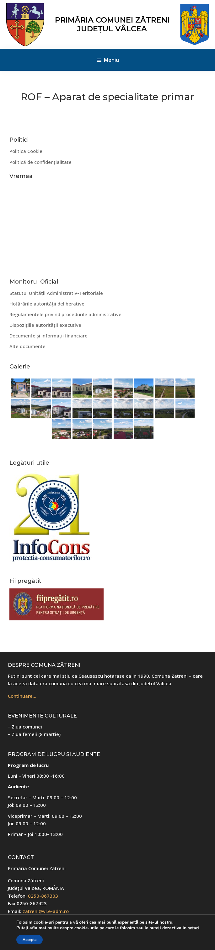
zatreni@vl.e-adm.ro (46, 911)
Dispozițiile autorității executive (45, 325)
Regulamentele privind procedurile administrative (65, 314)
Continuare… (22, 696)
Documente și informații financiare (48, 335)
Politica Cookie (25, 151)
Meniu (111, 59)
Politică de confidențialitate (40, 162)
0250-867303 (43, 896)
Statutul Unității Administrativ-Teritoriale (56, 293)
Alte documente (27, 346)
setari (193, 928)
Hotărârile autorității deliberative (46, 303)
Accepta (29, 939)
